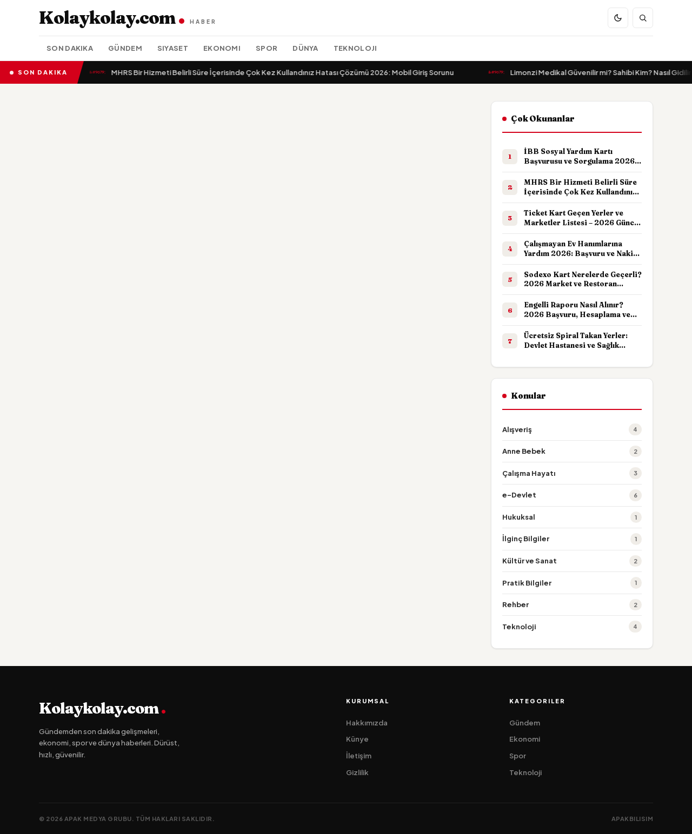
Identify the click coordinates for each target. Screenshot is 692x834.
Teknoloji (355, 48)
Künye (357, 739)
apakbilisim (632, 818)
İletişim (358, 755)
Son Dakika (69, 48)
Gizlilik (357, 772)
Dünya (305, 48)
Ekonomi (222, 48)
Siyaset (172, 48)
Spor (266, 48)
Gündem (125, 48)
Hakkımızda (367, 722)
